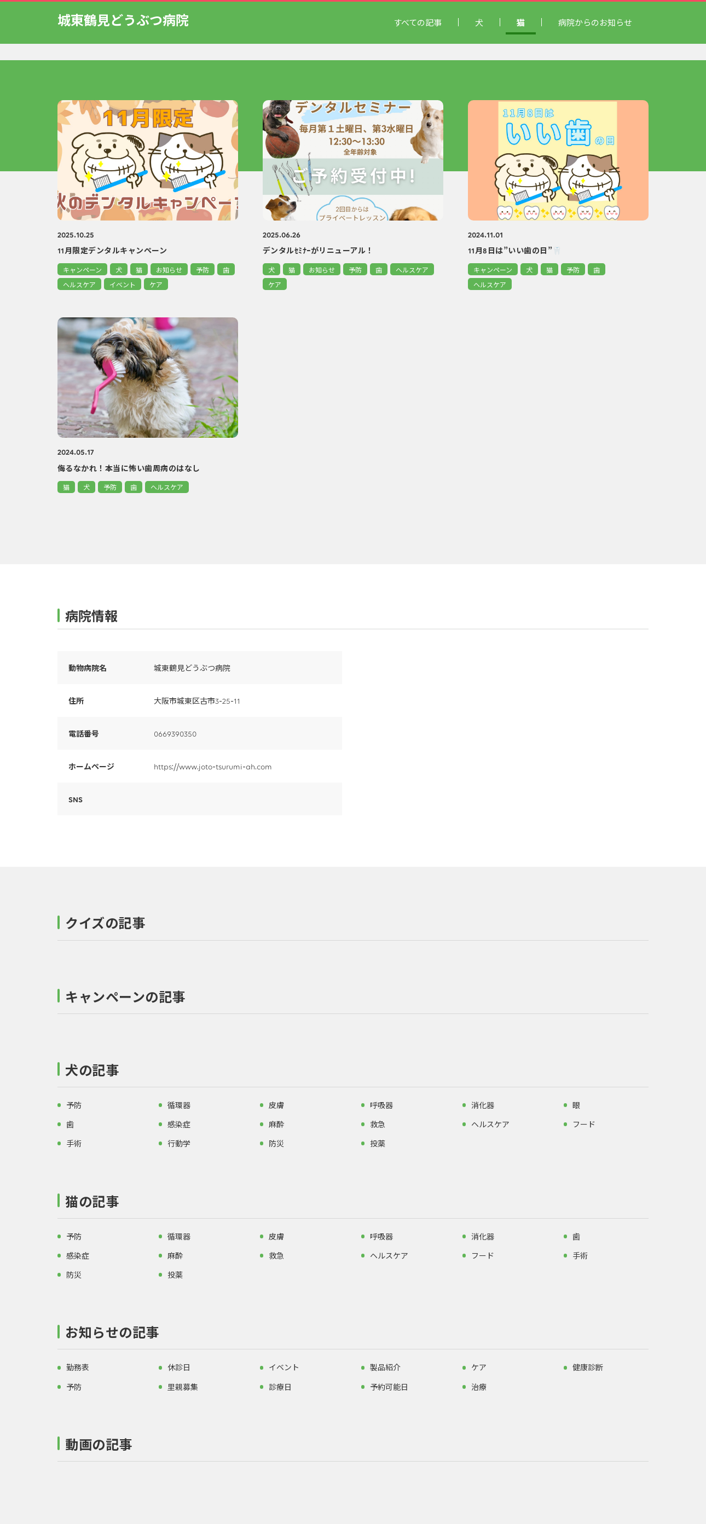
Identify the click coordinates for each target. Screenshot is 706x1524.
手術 (74, 1143)
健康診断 (587, 1366)
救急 (377, 1124)
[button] (353, 925)
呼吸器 (381, 1104)
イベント (122, 284)
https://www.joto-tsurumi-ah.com (213, 766)
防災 (276, 1143)
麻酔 (276, 1124)
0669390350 (175, 733)
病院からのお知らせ (595, 22)
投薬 (377, 1143)
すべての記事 (417, 22)
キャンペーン (82, 269)
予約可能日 (389, 1386)
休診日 (178, 1366)
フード (583, 1124)
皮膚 (276, 1104)
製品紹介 (385, 1366)
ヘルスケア (79, 284)
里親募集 (182, 1386)
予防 (202, 269)
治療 (479, 1386)
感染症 (178, 1124)
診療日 (280, 1386)
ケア (156, 284)
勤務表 (77, 1366)
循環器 (178, 1104)
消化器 (482, 1104)
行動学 (178, 1143)
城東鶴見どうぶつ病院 (123, 19)
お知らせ (169, 269)
